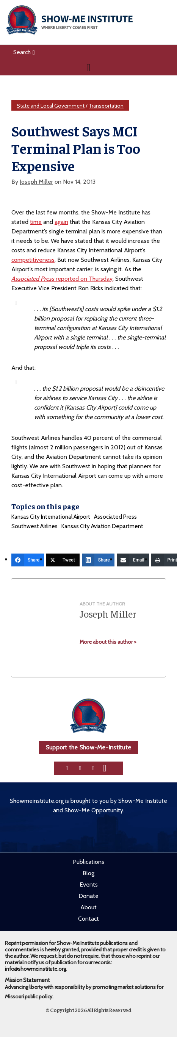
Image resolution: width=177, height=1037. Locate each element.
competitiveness (33, 259)
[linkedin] (93, 767)
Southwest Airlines (34, 526)
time (36, 221)
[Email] (133, 560)
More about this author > (108, 641)
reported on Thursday (62, 278)
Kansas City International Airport (50, 516)
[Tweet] (63, 560)
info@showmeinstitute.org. (36, 968)
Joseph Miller (36, 181)
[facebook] (67, 767)
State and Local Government (51, 105)
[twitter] (80, 767)
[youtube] (104, 767)
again (61, 221)
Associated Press (115, 516)
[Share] (27, 560)
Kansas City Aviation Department (102, 526)
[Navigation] (88, 67)
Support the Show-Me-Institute (88, 747)
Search (24, 52)
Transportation (106, 105)
